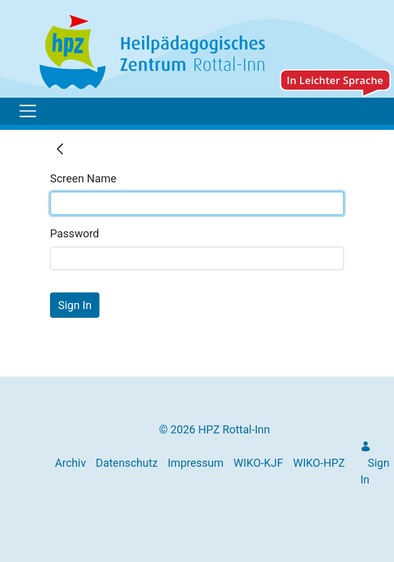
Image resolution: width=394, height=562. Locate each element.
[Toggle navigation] (27, 111)
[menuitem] (70, 462)
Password (74, 233)
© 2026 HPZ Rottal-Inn (214, 429)
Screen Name (83, 178)
